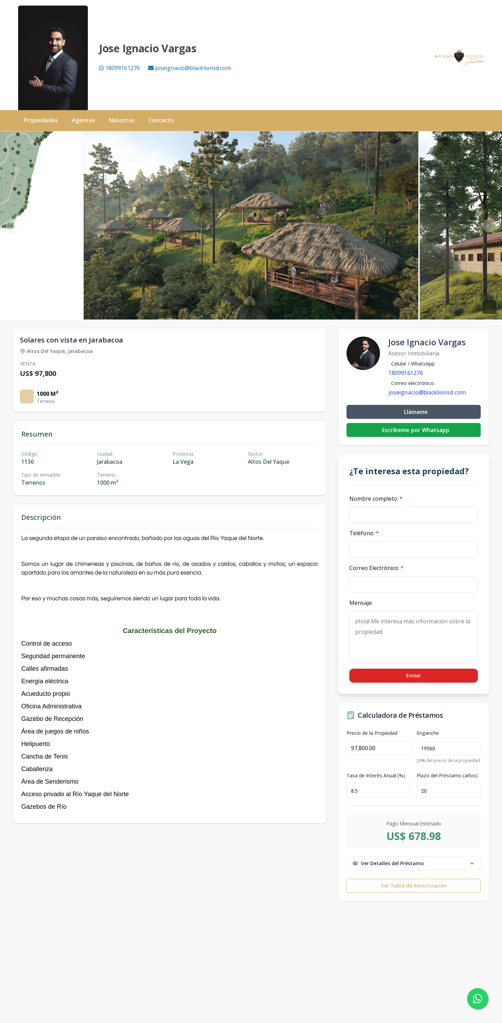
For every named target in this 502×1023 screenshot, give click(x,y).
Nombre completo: (376, 498)
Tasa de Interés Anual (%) (376, 775)
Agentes (83, 120)
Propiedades (41, 120)
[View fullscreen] (489, 307)
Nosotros (122, 120)
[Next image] (489, 225)
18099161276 (119, 68)
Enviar (413, 675)
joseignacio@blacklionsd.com (189, 68)
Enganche (428, 733)
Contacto (161, 120)
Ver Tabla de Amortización (414, 885)
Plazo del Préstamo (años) (447, 775)
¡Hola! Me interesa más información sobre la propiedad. (413, 637)
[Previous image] (13, 225)
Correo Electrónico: (376, 568)
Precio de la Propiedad (372, 733)
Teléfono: (364, 533)
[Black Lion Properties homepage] (459, 57)
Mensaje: (361, 603)
